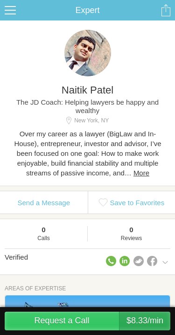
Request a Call (102, 321)
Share (165, 10)
